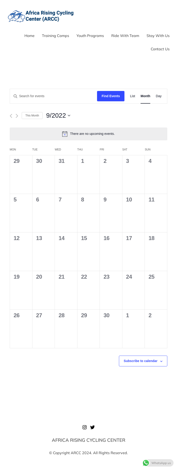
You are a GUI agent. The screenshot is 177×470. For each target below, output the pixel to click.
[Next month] (17, 116)
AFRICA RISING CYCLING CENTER (88, 440)
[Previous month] (11, 116)
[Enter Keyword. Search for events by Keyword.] (53, 96)
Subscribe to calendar (140, 361)
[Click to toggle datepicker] (58, 115)
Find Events (111, 96)
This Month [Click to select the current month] (32, 115)
